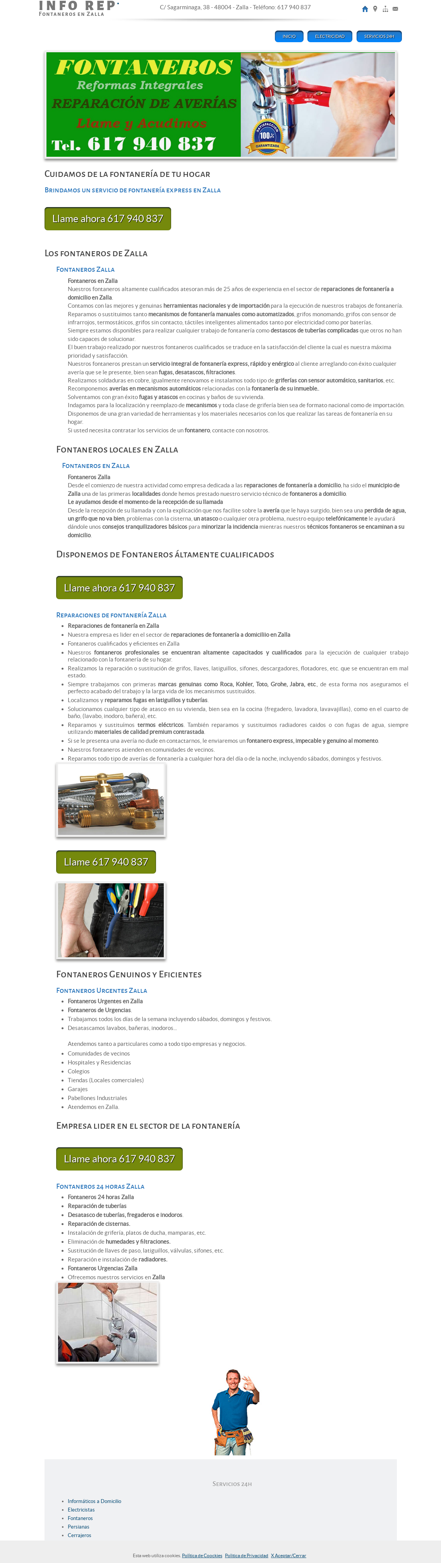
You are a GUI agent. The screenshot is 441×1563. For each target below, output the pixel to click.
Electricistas (81, 1510)
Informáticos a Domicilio (94, 1501)
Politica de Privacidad (246, 1555)
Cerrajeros (79, 1535)
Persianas (78, 1527)
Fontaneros (80, 1518)
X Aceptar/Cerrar (288, 1555)
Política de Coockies (202, 1555)
